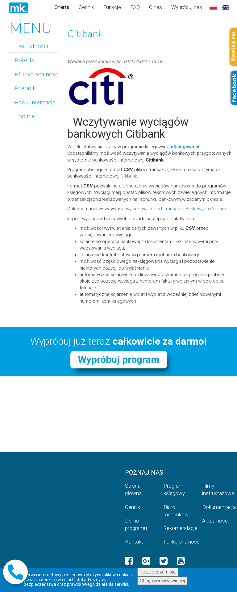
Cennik (86, 7)
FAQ (135, 7)
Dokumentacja (216, 507)
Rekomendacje (178, 528)
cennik (27, 87)
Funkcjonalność (178, 542)
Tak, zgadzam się (158, 572)
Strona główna (133, 489)
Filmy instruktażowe (216, 489)
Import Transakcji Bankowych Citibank (188, 209)
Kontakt (134, 542)
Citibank (129, 176)
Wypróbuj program (118, 359)
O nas (155, 7)
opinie (27, 116)
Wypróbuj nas (186, 7)
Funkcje (112, 7)
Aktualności (215, 521)
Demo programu (136, 524)
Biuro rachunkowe (177, 511)
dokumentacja (37, 102)
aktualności (33, 45)
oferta (27, 59)
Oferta (61, 7)
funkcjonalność (38, 74)
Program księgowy (174, 489)
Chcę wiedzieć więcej (162, 580)
